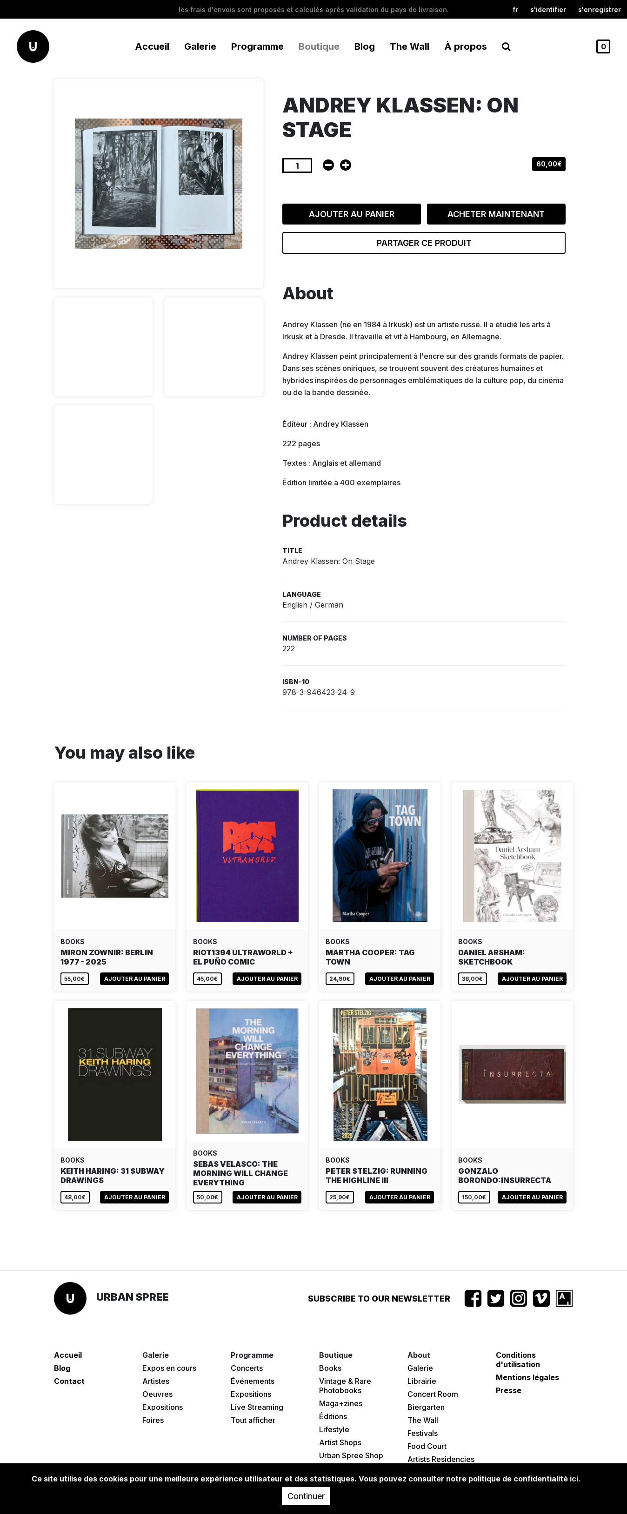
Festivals (422, 1433)
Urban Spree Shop (351, 1455)
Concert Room (432, 1394)
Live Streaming (257, 1407)
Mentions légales (527, 1377)
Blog (364, 46)
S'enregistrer (599, 9)
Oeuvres (157, 1394)
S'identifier (548, 9)
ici (574, 1478)
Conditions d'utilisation (518, 1359)
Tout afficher (253, 1420)
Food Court (427, 1446)
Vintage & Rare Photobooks (345, 1385)
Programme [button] (257, 46)
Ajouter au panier (351, 214)
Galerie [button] (200, 46)
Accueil (152, 46)
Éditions (333, 1416)
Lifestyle (334, 1429)
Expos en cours (169, 1368)
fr (515, 9)
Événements (252, 1381)
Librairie (421, 1381)
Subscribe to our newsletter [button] (379, 1298)
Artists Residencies (440, 1459)
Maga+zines (340, 1403)
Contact (69, 1381)
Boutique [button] (319, 46)
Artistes (155, 1381)
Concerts (247, 1368)
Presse (508, 1390)
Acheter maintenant (496, 214)
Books (330, 1368)
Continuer (306, 1496)
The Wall (409, 46)
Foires (153, 1420)
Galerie (420, 1368)
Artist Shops (340, 1442)
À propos (465, 46)
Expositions (162, 1407)
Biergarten (426, 1407)
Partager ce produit (424, 243)
